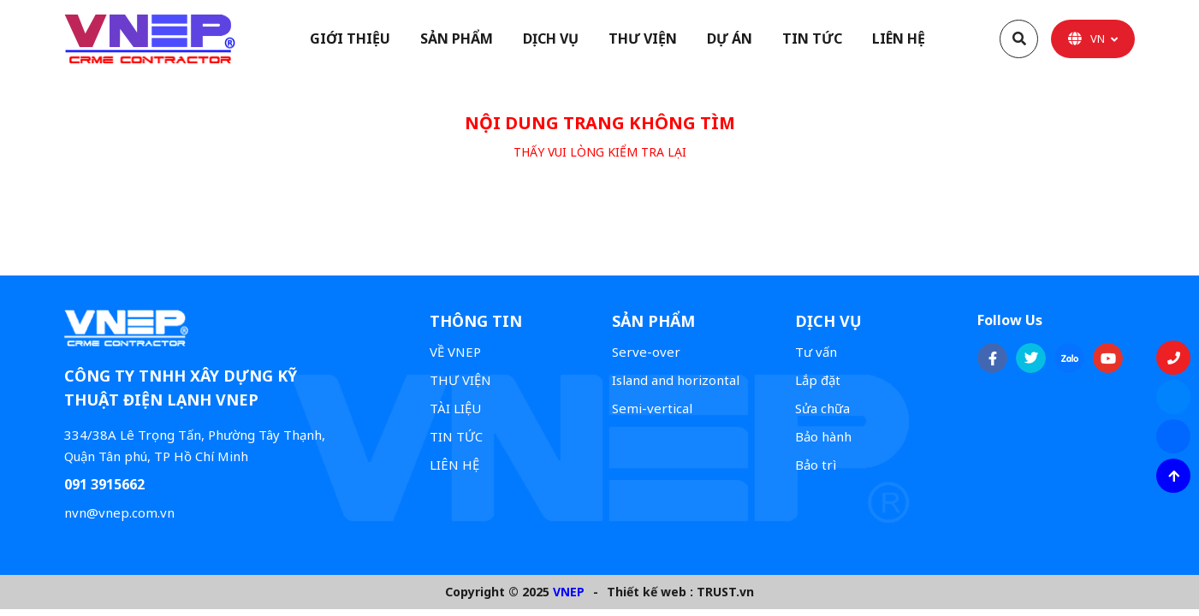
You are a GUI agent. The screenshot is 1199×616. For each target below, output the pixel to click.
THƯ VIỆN (460, 379)
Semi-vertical (652, 408)
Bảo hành (823, 436)
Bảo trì (815, 464)
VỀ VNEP (455, 351)
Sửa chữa (822, 408)
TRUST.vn (725, 591)
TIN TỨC (456, 436)
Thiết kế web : (650, 591)
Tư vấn (816, 351)
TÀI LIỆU (455, 408)
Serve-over (646, 351)
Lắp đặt (817, 379)
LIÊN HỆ (454, 464)
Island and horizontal (675, 379)
